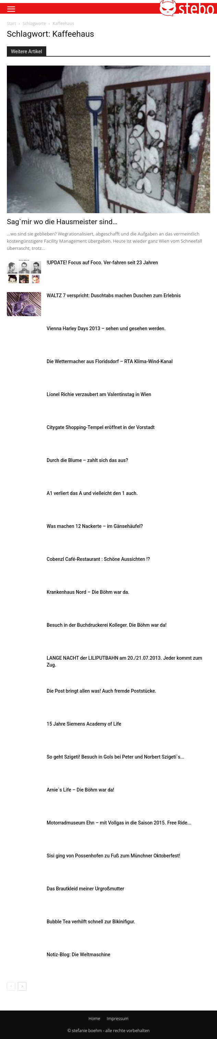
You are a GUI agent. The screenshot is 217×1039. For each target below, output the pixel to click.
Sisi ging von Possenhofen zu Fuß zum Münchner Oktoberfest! (113, 855)
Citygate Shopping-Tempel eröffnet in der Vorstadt (101, 427)
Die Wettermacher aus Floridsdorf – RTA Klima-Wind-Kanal (110, 361)
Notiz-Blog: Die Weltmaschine (78, 954)
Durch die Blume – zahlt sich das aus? (87, 460)
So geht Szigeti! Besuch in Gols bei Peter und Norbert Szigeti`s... (115, 757)
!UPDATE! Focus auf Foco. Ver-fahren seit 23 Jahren (102, 262)
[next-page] (22, 986)
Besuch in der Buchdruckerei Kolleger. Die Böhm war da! (107, 625)
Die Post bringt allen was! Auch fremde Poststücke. (101, 691)
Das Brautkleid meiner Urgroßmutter (85, 888)
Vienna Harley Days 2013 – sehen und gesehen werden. (106, 328)
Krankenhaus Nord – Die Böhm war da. (88, 592)
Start (11, 23)
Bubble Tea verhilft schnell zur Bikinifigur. (91, 921)
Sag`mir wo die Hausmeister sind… (62, 222)
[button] (11, 9)
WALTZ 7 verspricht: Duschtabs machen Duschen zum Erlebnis (114, 295)
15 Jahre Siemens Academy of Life (84, 724)
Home (94, 1018)
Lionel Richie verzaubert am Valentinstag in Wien (99, 394)
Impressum (117, 1018)
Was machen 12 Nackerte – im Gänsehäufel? (95, 526)
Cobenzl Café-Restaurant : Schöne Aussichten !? (98, 559)
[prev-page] (11, 986)
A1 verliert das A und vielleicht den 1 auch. (92, 493)
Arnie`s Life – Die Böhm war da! (80, 790)
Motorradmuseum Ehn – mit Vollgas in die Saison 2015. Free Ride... (119, 823)
